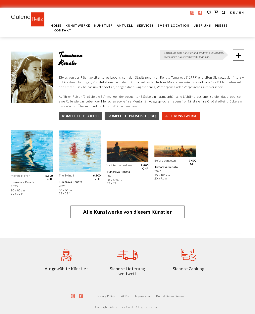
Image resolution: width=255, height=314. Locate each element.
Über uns (202, 25)
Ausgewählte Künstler (66, 268)
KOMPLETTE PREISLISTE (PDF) (132, 116)
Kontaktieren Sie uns (170, 296)
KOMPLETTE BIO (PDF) (80, 116)
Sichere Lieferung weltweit (127, 271)
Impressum (142, 296)
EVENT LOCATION (173, 25)
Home (56, 25)
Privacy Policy (106, 296)
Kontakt (63, 30)
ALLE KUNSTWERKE (181, 116)
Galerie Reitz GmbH (121, 307)
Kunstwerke (78, 25)
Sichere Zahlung (188, 268)
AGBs (125, 296)
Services (145, 25)
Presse (221, 25)
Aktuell (125, 25)
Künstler (103, 25)
